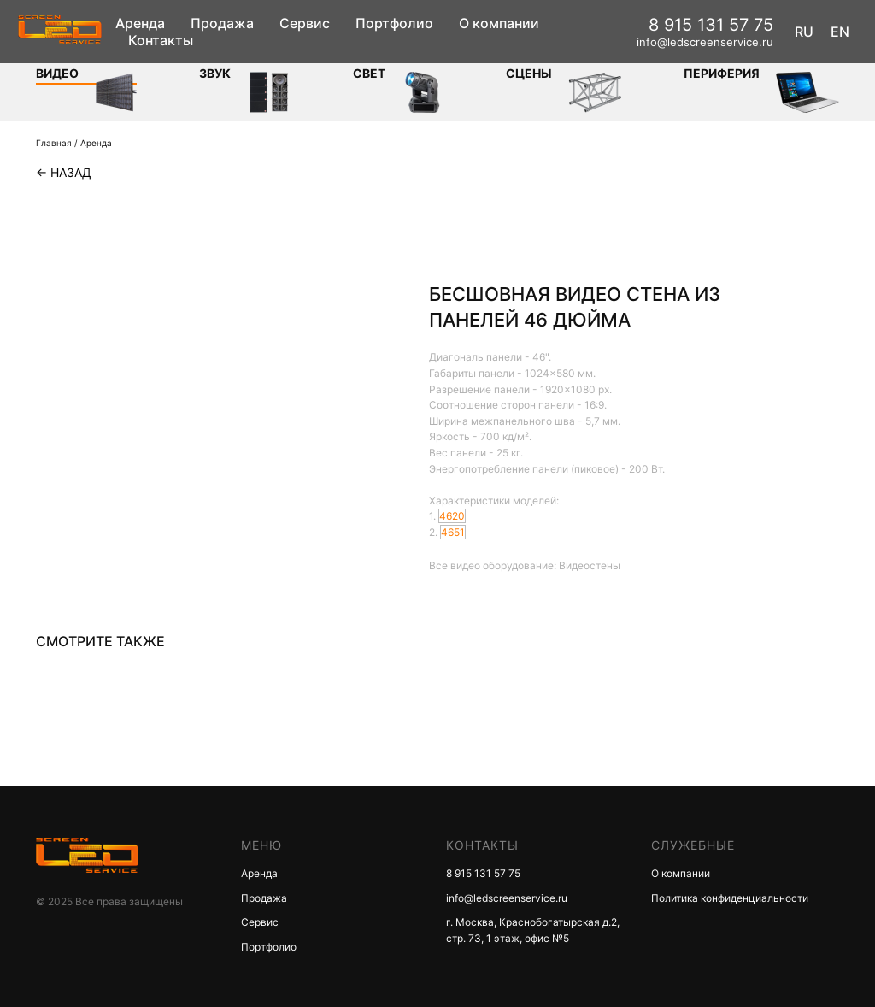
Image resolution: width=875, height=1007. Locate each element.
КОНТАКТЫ (482, 845)
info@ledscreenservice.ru (705, 42)
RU (804, 31)
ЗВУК (215, 73)
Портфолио (394, 23)
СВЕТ (369, 73)
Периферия (722, 73)
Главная (54, 143)
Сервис (304, 23)
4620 (452, 515)
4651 (453, 532)
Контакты (160, 40)
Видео (57, 73)
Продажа (222, 23)
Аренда (140, 23)
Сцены (529, 73)
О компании (499, 23)
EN (840, 31)
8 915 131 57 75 (711, 25)
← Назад (63, 172)
